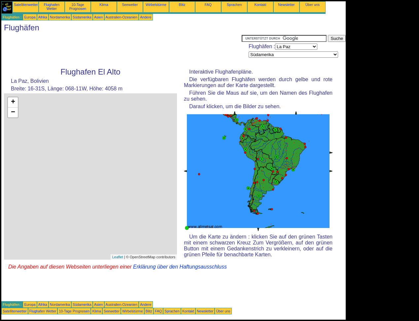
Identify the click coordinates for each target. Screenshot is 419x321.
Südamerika (82, 17)
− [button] (13, 112)
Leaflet (117, 257)
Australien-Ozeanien (122, 17)
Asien (98, 17)
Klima (103, 5)
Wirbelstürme (156, 5)
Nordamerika (60, 17)
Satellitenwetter (26, 5)
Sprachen (234, 5)
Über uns (312, 5)
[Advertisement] (121, 50)
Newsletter (286, 5)
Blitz (182, 5)
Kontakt (260, 5)
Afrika (42, 17)
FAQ (208, 5)
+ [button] (13, 102)
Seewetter (130, 5)
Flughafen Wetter (51, 7)
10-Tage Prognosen (78, 7)
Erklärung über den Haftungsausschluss (180, 267)
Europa (29, 17)
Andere (145, 17)
